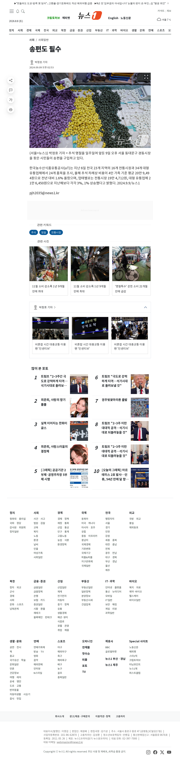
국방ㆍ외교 (135, 518)
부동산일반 (87, 587)
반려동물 (14, 690)
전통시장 (56, 232)
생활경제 (62, 613)
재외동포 (133, 527)
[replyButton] (10, 90)
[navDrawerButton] (11, 11)
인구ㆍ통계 (63, 531)
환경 (36, 540)
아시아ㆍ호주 (88, 527)
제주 (107, 570)
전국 (108, 513)
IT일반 (108, 600)
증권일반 (38, 604)
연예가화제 (39, 647)
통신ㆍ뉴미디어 (113, 591)
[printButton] (10, 109)
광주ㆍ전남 (111, 553)
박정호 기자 (41, 62)
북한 (12, 581)
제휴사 (109, 641)
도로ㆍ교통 (15, 685)
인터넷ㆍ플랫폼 (113, 587)
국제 (84, 513)
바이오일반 (135, 600)
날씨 (36, 544)
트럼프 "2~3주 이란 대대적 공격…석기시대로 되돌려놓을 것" (115, 427)
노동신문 (126, 18)
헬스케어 (133, 596)
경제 (60, 513)
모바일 (108, 596)
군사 (12, 591)
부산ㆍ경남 (111, 561)
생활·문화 (16, 641)
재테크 (37, 613)
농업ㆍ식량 (63, 540)
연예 (36, 641)
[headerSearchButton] (23, 11)
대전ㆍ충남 (111, 544)
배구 (60, 664)
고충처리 (120, 716)
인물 (36, 548)
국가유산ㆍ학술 (18, 660)
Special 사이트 (138, 641)
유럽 (83, 531)
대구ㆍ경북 (111, 557)
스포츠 (61, 641)
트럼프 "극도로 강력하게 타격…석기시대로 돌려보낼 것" (115, 381)
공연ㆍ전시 (15, 647)
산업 (60, 581)
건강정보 (14, 673)
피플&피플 (86, 557)
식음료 (61, 621)
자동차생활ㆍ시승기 (20, 694)
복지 (36, 531)
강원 (107, 536)
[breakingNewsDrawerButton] (17, 11)
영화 (36, 656)
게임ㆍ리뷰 (111, 608)
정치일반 (14, 531)
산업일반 (62, 587)
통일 (131, 523)
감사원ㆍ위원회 (18, 527)
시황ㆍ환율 (39, 608)
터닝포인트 (135, 664)
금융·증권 (40, 581)
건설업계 (85, 604)
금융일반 (38, 587)
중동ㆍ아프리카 (89, 536)
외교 (131, 513)
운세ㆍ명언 (15, 681)
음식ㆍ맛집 (15, 698)
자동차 (61, 600)
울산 (107, 565)
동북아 (84, 518)
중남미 (84, 540)
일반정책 (85, 591)
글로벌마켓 (111, 651)
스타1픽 (133, 656)
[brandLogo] (90, 15)
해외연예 (38, 664)
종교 (12, 656)
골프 (60, 673)
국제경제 (85, 544)
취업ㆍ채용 (63, 630)
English (113, 18)
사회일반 (38, 557)
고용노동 (62, 536)
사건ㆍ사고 (39, 518)
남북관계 (14, 608)
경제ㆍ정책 (63, 518)
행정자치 (109, 518)
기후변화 (85, 548)
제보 (169, 10)
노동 (36, 536)
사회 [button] (31, 40)
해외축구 (62, 660)
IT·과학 (110, 581)
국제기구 (85, 553)
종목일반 (62, 677)
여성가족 (38, 553)
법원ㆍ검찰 (39, 523)
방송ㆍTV (39, 651)
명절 (43, 232)
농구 (60, 668)
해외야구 (62, 651)
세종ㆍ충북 (111, 540)
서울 (107, 523)
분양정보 (85, 596)
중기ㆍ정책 (63, 604)
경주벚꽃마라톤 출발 (114, 400)
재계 (60, 591)
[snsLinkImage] (148, 752)
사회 (36, 513)
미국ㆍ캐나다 (88, 523)
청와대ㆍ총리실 (18, 518)
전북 (107, 548)
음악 (36, 660)
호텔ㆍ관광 (63, 625)
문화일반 (14, 664)
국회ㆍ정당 (15, 523)
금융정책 (38, 591)
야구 (60, 647)
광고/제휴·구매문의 (80, 716)
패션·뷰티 (63, 617)
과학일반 (109, 613)
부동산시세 (87, 600)
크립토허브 (53, 18)
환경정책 (62, 544)
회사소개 (59, 716)
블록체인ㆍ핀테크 (43, 617)
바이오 (133, 581)
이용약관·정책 (102, 716)
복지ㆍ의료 (135, 587)
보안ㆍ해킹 (111, 604)
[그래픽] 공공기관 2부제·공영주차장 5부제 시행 (54, 474)
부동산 (85, 581)
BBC (107, 647)
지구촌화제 (87, 561)
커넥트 (161, 10)
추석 (33, 232)
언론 (12, 668)
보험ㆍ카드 (39, 600)
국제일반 (85, 565)
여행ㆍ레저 (15, 677)
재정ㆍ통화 (63, 523)
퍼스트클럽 (135, 673)
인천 (107, 531)
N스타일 (38, 673)
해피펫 (66, 18)
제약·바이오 (135, 591)
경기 (107, 527)
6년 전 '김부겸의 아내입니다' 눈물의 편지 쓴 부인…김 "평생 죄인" (87, 3)
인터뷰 (37, 668)
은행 (36, 596)
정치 (12, 513)
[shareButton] (10, 80)
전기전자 (62, 596)
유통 (60, 608)
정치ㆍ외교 (15, 587)
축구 (60, 656)
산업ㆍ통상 (63, 527)
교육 (36, 527)
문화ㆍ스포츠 (16, 604)
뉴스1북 (133, 668)
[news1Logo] (23, 734)
